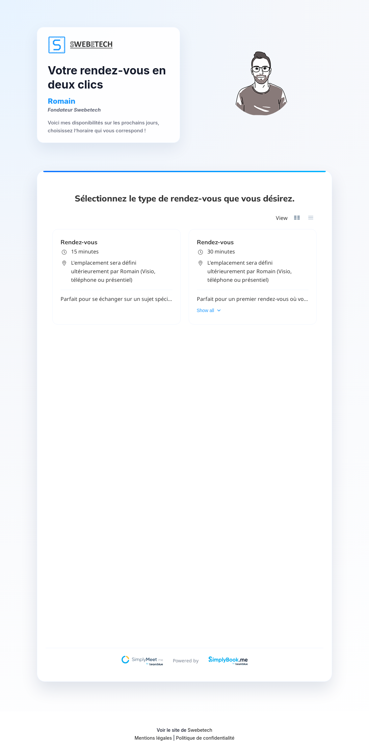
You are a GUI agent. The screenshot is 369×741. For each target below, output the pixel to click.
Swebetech (200, 730)
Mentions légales (153, 738)
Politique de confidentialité (205, 738)
